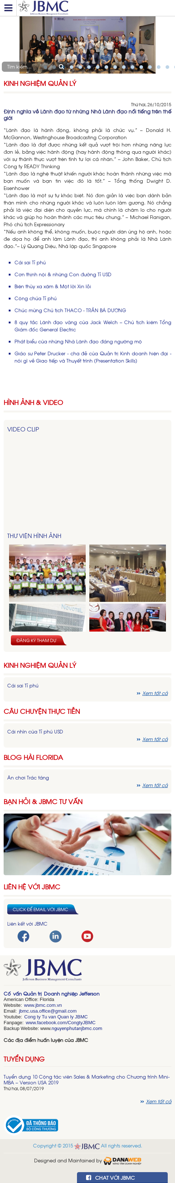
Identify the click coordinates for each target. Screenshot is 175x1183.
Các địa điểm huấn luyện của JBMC (46, 1040)
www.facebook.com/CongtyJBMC (60, 1022)
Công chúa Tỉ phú (36, 298)
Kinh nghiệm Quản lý (40, 665)
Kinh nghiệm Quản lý (40, 83)
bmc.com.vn (49, 1005)
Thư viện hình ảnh (34, 535)
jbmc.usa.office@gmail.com (48, 1011)
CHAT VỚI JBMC (110, 1177)
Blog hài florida (33, 757)
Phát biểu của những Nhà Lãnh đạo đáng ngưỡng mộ (78, 341)
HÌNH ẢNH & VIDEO (33, 402)
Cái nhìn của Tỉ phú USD (35, 731)
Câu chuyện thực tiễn (42, 711)
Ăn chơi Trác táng (28, 777)
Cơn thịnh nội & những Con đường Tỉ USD (63, 274)
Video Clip (23, 429)
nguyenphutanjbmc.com (77, 1028)
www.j (30, 1005)
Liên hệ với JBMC (32, 886)
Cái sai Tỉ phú (30, 262)
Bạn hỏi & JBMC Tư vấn (43, 801)
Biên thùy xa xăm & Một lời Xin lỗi (53, 286)
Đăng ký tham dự (36, 640)
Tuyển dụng (24, 1058)
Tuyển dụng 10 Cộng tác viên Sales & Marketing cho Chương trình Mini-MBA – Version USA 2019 (87, 1079)
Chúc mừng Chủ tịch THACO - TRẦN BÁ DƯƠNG (70, 310)
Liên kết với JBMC (27, 924)
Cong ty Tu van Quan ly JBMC (56, 1016)
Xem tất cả (155, 693)
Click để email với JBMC (40, 909)
